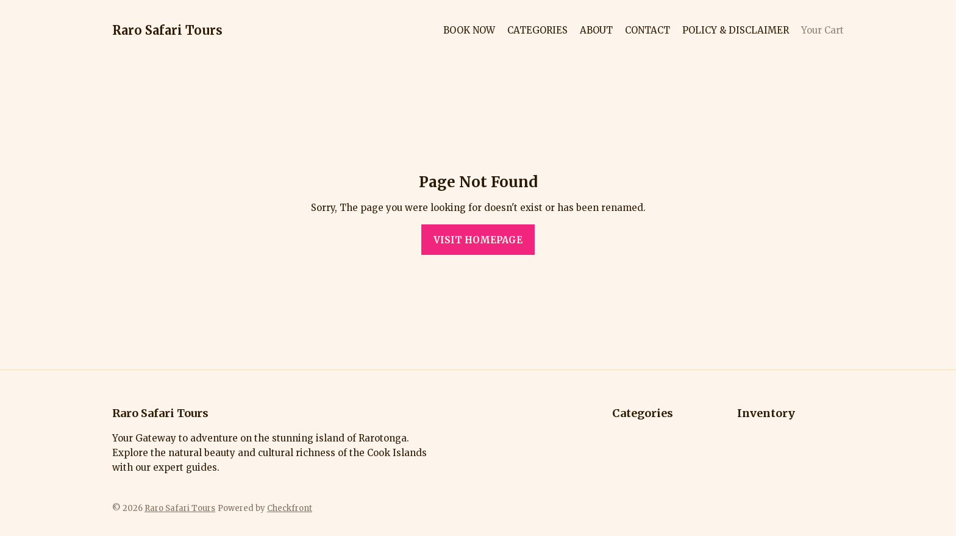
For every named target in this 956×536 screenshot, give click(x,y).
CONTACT (647, 30)
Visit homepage (478, 240)
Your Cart (822, 30)
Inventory (766, 413)
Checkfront (289, 508)
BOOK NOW (469, 30)
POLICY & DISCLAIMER (735, 30)
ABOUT (596, 30)
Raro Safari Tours (167, 30)
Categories (642, 413)
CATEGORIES (537, 30)
